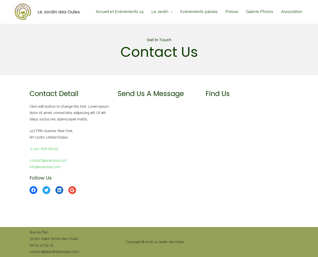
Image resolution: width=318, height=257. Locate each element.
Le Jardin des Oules (59, 12)
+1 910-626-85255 (44, 149)
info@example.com (45, 167)
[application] (170, 11)
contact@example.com (48, 160)
